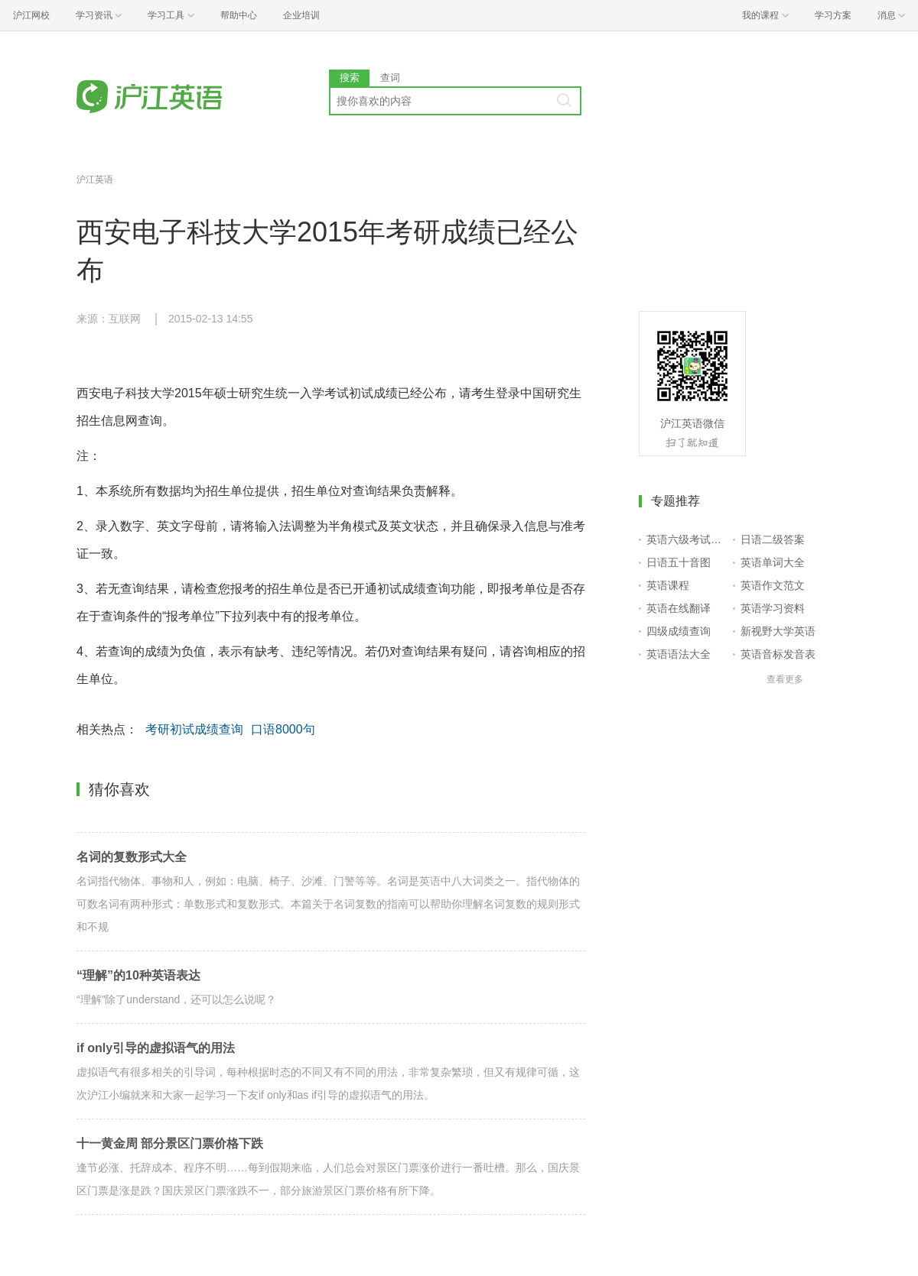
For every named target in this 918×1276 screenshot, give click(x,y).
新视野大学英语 (778, 631)
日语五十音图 (678, 562)
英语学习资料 (773, 608)
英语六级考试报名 (686, 539)
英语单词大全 (773, 562)
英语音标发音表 (778, 654)
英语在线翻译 (678, 608)
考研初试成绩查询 (194, 729)
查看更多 (785, 679)
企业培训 (301, 15)
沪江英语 (94, 179)
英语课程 (667, 585)
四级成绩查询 (678, 631)
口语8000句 (283, 729)
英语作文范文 (773, 585)
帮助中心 (238, 15)
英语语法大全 (678, 654)
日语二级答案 (773, 539)
